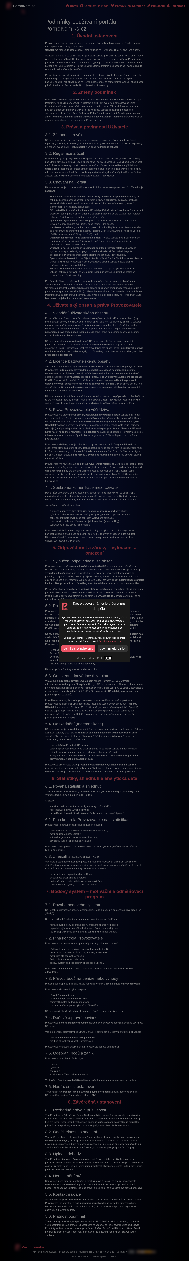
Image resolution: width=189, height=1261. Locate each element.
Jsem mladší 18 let (112, 648)
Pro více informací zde (110, 641)
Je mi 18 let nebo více (78, 648)
